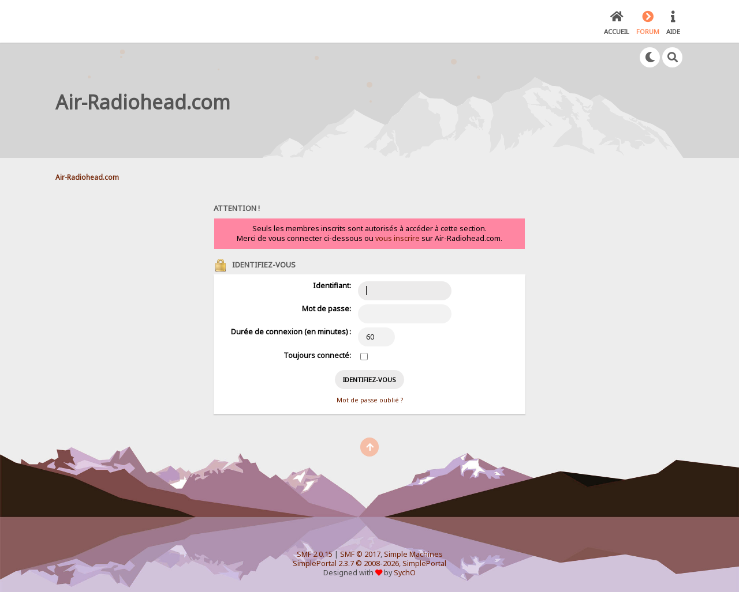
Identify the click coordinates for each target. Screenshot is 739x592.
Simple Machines (413, 554)
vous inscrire (397, 238)
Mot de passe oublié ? (370, 400)
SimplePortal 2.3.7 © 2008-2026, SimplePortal (369, 563)
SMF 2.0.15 (315, 554)
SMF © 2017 (360, 554)
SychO (405, 573)
